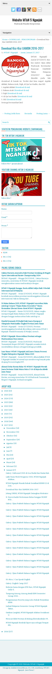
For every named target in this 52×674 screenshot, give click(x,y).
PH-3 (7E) (7, 257)
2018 (6, 421)
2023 (6, 402)
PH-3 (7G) (7, 261)
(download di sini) (22, 87)
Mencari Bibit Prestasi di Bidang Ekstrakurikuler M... (27, 619)
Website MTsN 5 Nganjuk (27, 19)
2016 (6, 632)
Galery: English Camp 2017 (17, 583)
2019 (6, 418)
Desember (11, 428)
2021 (6, 410)
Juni (8, 451)
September (11, 440)
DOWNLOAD (14, 39)
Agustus (9, 443)
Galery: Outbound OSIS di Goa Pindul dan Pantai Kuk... (28, 473)
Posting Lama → (43, 113)
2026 (6, 391)
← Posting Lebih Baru (11, 113)
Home (5, 39)
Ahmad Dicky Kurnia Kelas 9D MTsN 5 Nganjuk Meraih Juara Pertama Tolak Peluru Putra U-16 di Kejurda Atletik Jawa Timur (24, 369)
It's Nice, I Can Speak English (18, 579)
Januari (9, 470)
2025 (6, 395)
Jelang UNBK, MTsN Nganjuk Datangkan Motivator (27, 493)
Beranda (28, 113)
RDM (5, 253)
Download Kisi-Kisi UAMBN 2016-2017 (22, 48)
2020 (6, 414)
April (8, 459)
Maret (9, 462)
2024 (6, 398)
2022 (6, 406)
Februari (10, 466)
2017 (6, 425)
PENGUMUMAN (28, 39)
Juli (7, 447)
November (11, 432)
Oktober (10, 436)
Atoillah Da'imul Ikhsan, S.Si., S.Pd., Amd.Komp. (27, 668)
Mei (8, 455)
